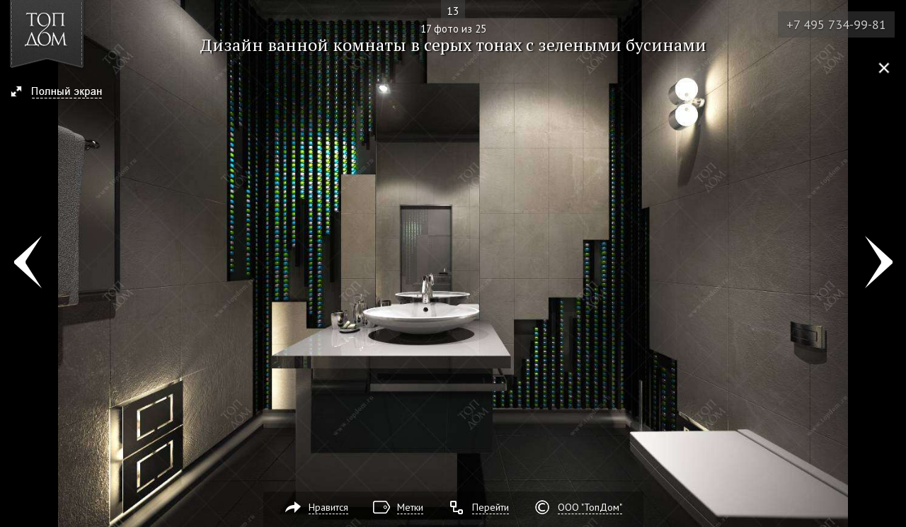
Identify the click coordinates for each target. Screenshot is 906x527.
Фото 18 (878, 263)
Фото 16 (27, 263)
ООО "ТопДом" (590, 507)
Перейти (490, 507)
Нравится (328, 507)
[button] (62, 92)
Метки (410, 507)
